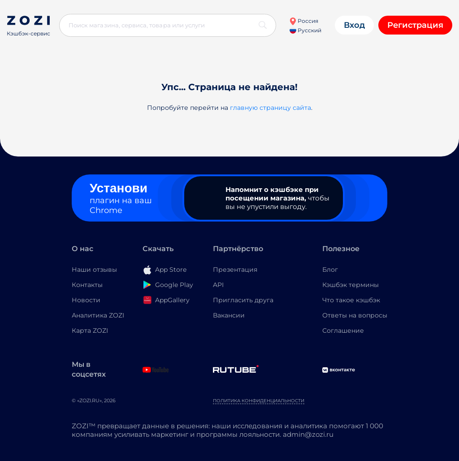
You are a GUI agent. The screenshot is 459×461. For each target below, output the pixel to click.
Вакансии (229, 315)
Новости (86, 300)
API (218, 285)
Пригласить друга (243, 300)
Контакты (87, 285)
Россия (303, 20)
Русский (305, 30)
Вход (354, 25)
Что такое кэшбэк (351, 300)
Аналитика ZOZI (98, 315)
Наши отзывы (94, 269)
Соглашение (343, 330)
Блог (330, 269)
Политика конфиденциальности (258, 401)
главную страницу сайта (270, 108)
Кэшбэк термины (350, 285)
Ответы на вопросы (354, 315)
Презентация (235, 269)
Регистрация (415, 25)
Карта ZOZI (90, 330)
